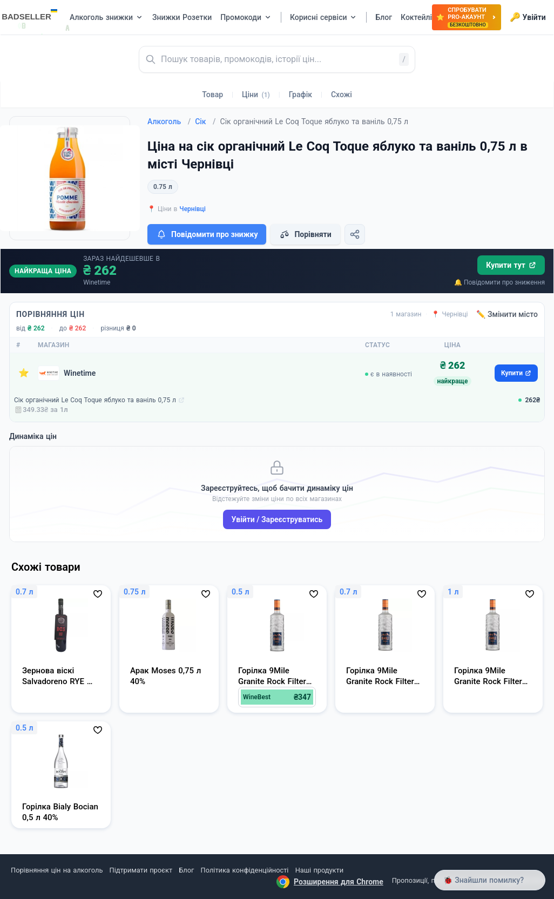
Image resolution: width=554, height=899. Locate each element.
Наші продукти (319, 870)
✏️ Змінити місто (507, 314)
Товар (212, 94)
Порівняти (305, 234)
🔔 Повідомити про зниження (499, 282)
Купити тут (511, 265)
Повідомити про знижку (207, 234)
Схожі (341, 94)
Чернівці (192, 209)
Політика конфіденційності (245, 870)
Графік (300, 94)
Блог (186, 870)
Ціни (256, 94)
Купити (516, 373)
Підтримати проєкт (141, 870)
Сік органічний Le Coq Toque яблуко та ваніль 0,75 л (95, 400)
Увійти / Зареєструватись (277, 519)
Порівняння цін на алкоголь (57, 870)
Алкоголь (169, 121)
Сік (205, 121)
